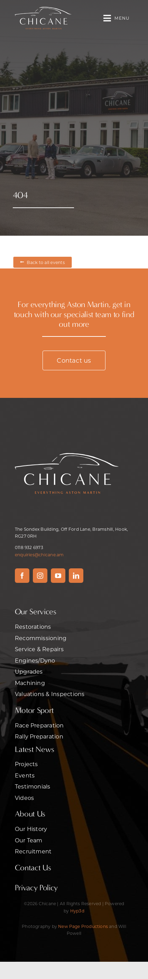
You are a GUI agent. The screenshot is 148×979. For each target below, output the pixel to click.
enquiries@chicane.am (39, 554)
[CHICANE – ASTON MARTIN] (43, 9)
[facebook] (22, 575)
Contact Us (33, 867)
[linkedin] (76, 575)
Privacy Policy (36, 887)
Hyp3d (77, 910)
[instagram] (40, 575)
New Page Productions (83, 926)
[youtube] (58, 575)
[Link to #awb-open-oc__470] (107, 18)
